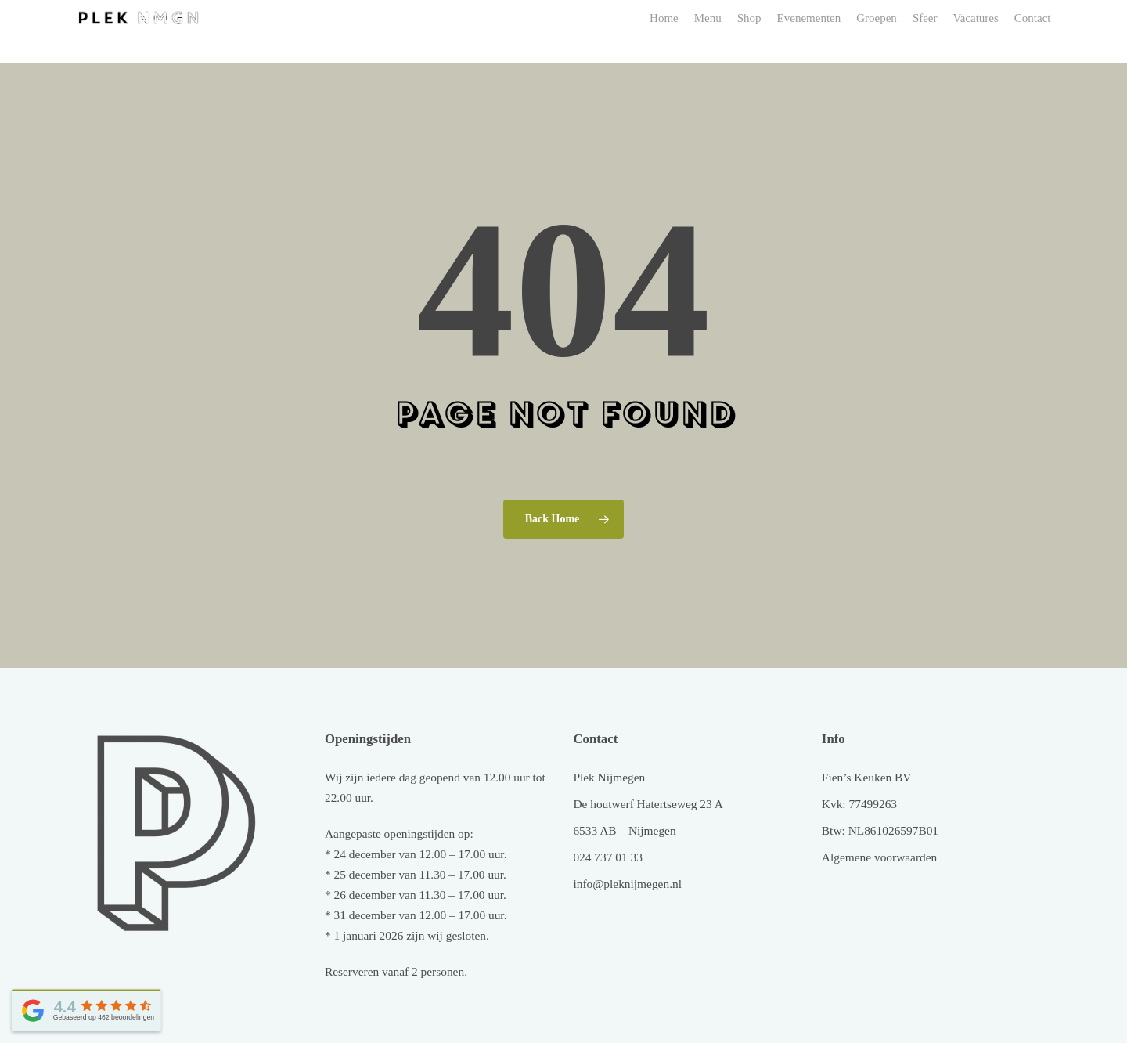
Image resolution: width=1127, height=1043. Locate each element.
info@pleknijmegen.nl (627, 883)
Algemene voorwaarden (879, 857)
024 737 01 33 (608, 857)
